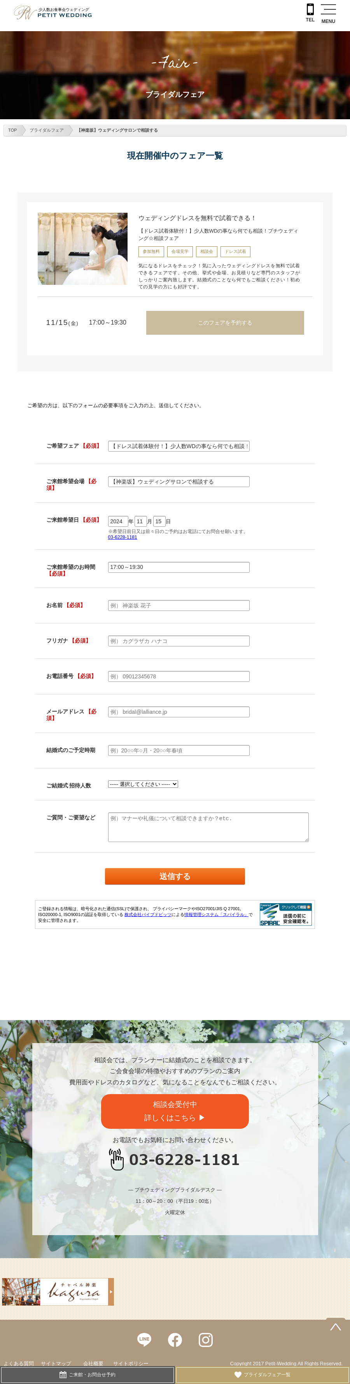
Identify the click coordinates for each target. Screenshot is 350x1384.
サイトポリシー (131, 1363)
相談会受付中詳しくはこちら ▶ (174, 1111)
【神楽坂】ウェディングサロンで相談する (117, 130)
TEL (310, 13)
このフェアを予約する (225, 323)
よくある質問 (19, 1363)
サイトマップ (56, 1363)
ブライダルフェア (47, 130)
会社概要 (93, 1363)
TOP (12, 130)
